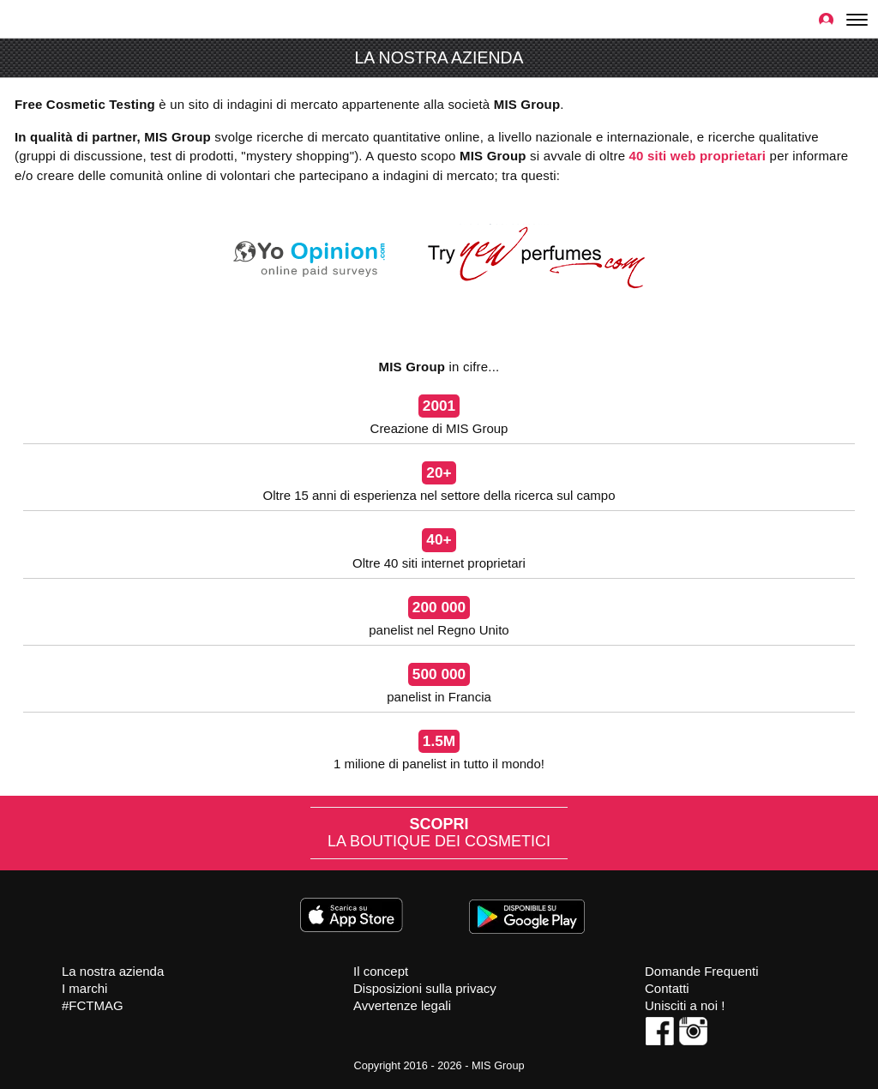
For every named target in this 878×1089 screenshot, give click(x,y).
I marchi (84, 988)
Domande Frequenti (702, 971)
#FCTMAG (92, 1005)
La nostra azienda (113, 971)
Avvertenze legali (402, 1005)
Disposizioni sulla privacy (424, 988)
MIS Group (498, 1065)
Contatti (667, 988)
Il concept (380, 971)
